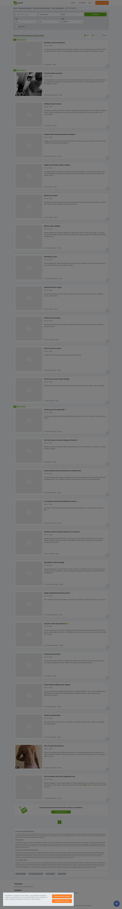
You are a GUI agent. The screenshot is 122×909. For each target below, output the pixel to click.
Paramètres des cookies (62, 901)
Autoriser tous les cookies (62, 896)
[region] (38, 899)
